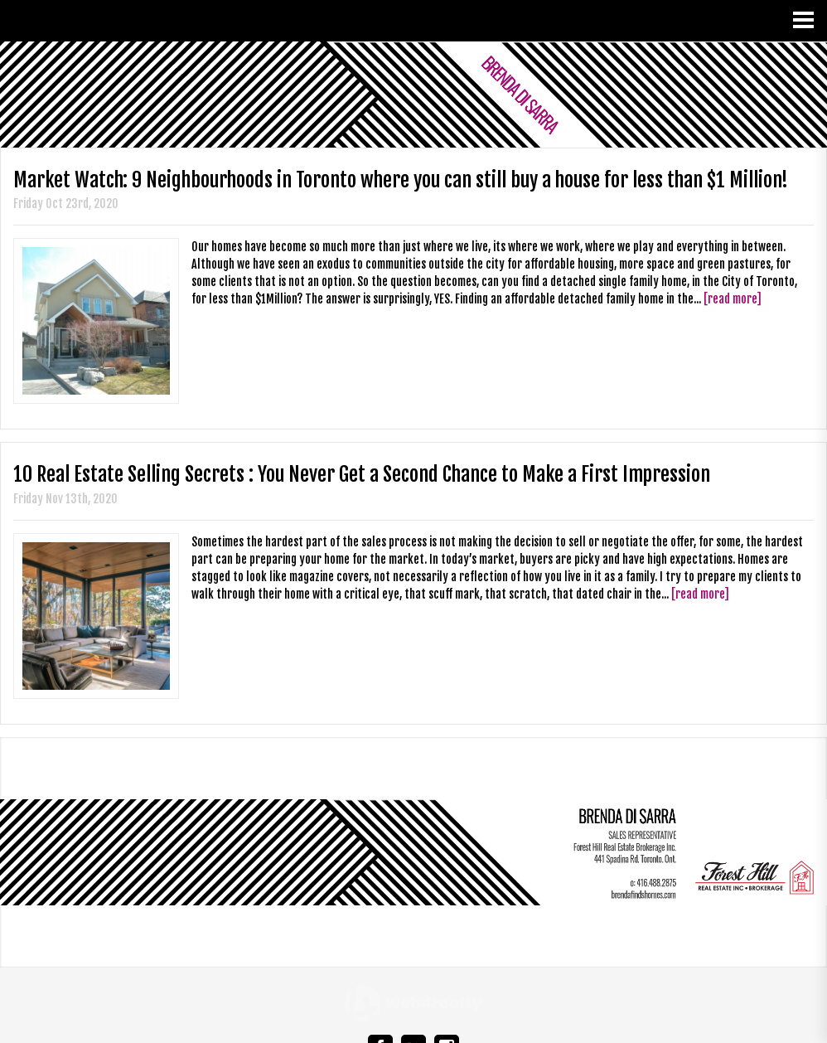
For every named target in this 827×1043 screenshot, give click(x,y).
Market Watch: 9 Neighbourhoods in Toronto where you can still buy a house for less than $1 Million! (400, 179)
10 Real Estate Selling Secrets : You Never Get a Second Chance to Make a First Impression (361, 474)
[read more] (733, 299)
